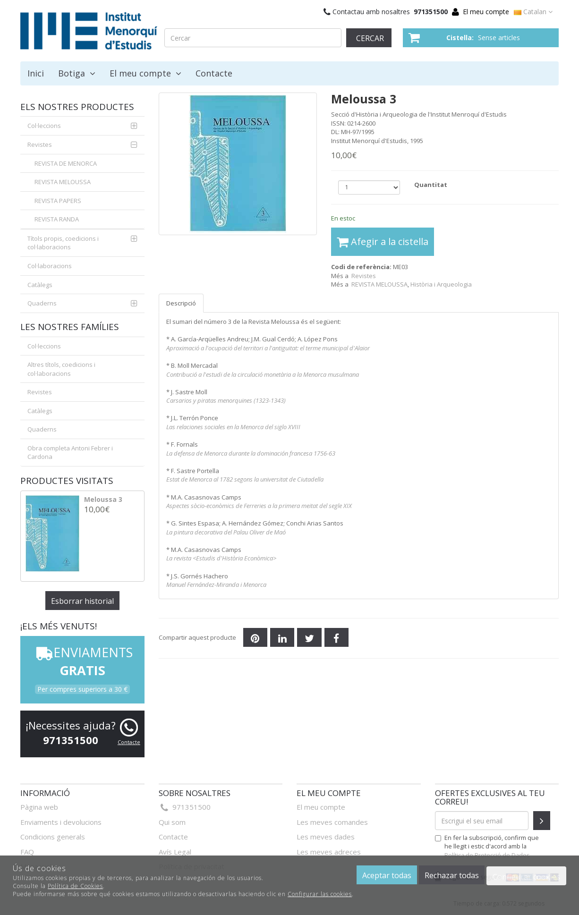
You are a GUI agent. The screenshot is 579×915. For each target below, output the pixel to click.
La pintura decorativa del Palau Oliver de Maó (226, 532)
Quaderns (42, 303)
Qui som (172, 822)
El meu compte (486, 11)
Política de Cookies (75, 886)
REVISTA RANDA (56, 219)
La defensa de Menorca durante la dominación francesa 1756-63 (250, 453)
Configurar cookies (526, 877)
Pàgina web (39, 807)
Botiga (76, 73)
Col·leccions (44, 125)
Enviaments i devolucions (61, 822)
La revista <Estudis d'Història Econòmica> (221, 558)
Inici (35, 73)
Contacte (214, 73)
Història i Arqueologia (441, 284)
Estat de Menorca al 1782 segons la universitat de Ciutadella (245, 479)
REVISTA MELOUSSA (62, 182)
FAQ (27, 851)
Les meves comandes (332, 822)
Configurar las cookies (320, 894)
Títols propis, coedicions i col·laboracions (63, 243)
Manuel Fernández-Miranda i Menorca (216, 584)
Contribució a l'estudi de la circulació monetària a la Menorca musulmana (262, 374)
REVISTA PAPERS (57, 200)
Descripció (181, 303)
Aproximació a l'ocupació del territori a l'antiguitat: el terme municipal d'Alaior (268, 348)
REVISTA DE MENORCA (65, 163)
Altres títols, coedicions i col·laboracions (61, 369)
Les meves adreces (329, 851)
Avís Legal (175, 851)
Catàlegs (39, 284)
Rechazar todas (452, 875)
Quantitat (430, 184)
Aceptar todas (386, 875)
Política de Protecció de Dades (487, 855)
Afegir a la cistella (382, 241)
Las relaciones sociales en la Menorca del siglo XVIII (233, 427)
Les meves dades (326, 836)
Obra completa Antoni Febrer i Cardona (70, 452)
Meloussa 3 (103, 499)
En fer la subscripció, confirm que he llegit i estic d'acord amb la (487, 846)
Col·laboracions (49, 266)
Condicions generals (52, 836)
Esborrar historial (82, 601)
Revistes (363, 275)
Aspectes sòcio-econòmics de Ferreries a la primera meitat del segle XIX (259, 505)
